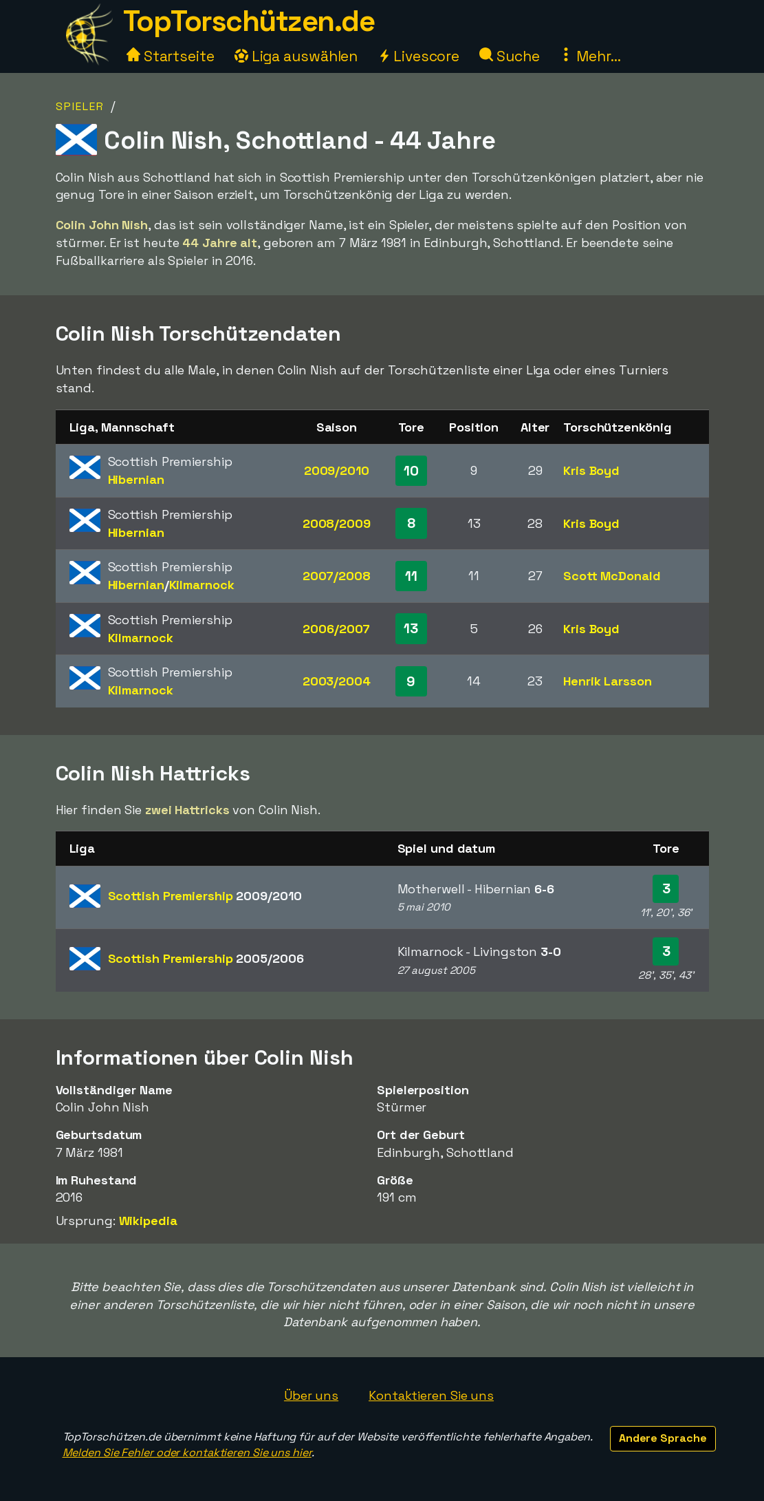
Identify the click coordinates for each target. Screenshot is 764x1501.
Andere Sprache (663, 1438)
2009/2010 (336, 470)
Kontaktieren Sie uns (431, 1395)
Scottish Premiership (205, 896)
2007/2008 (337, 576)
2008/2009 (337, 523)
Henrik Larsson (607, 681)
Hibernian (136, 479)
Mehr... (589, 56)
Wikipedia (148, 1220)
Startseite (171, 56)
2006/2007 (336, 629)
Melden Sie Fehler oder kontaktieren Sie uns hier (187, 1452)
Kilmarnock (201, 585)
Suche (509, 56)
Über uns (311, 1395)
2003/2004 (337, 681)
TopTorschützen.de (249, 21)
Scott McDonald (612, 576)
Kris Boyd (591, 470)
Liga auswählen (296, 56)
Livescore (418, 56)
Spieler (80, 106)
